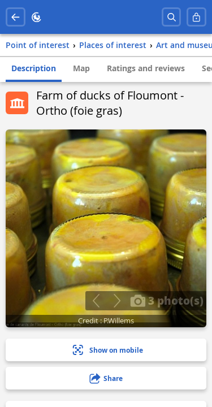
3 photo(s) (167, 300)
